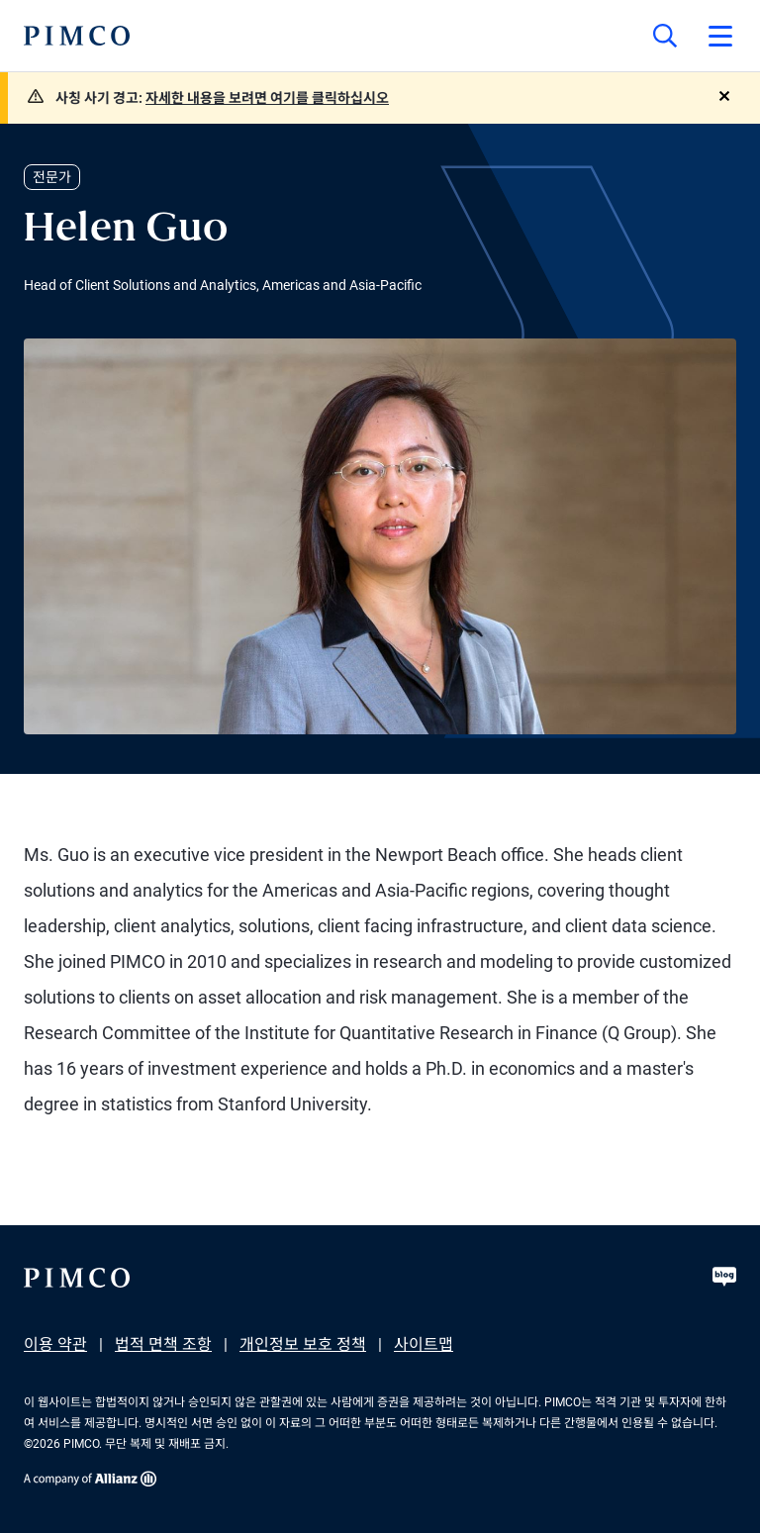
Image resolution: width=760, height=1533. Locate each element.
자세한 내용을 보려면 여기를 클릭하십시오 (267, 98)
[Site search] (665, 36)
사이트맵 (423, 1344)
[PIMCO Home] (77, 36)
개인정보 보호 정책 (302, 1344)
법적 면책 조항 (163, 1344)
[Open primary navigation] (720, 36)
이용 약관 (55, 1344)
